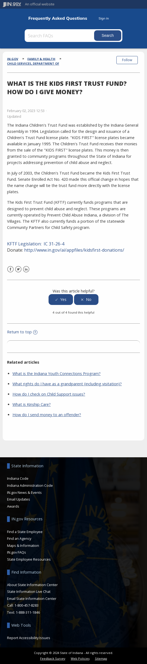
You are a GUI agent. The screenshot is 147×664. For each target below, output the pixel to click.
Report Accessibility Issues (28, 638)
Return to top (22, 331)
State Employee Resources (29, 559)
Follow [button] (127, 60)
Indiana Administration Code (30, 485)
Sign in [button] (103, 18)
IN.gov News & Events (24, 492)
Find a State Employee (25, 532)
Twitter (18, 269)
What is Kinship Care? (31, 404)
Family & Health (41, 59)
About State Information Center (32, 585)
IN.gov (12, 59)
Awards (13, 506)
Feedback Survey (52, 658)
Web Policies (80, 658)
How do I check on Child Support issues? (48, 394)
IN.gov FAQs (16, 552)
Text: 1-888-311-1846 (23, 612)
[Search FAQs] (60, 35)
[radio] (61, 299)
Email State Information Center (31, 598)
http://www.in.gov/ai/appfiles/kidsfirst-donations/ (74, 250)
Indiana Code (17, 478)
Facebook (10, 269)
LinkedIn (26, 269)
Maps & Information (23, 545)
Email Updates (18, 499)
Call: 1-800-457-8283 (23, 605)
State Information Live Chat (28, 591)
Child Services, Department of (33, 63)
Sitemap (101, 658)
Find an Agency (19, 538)
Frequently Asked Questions (57, 18)
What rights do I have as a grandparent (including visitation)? (67, 383)
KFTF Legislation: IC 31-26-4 (35, 244)
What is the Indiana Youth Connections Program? (56, 373)
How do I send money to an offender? (46, 414)
